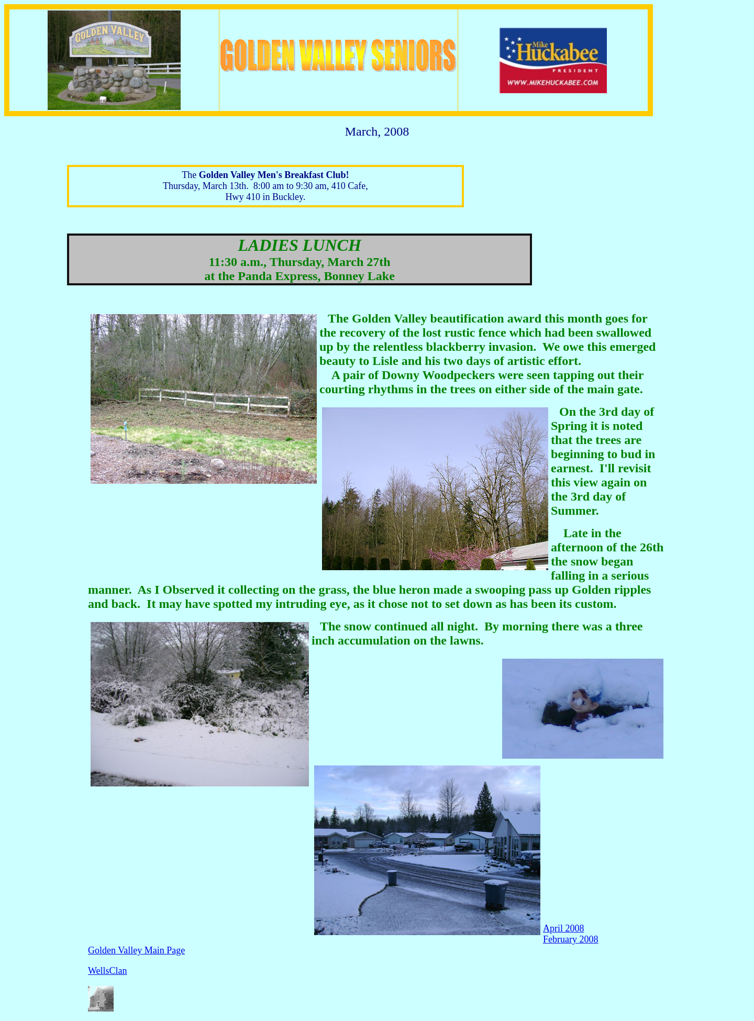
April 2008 (563, 928)
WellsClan (107, 970)
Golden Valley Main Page (136, 950)
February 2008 (570, 939)
